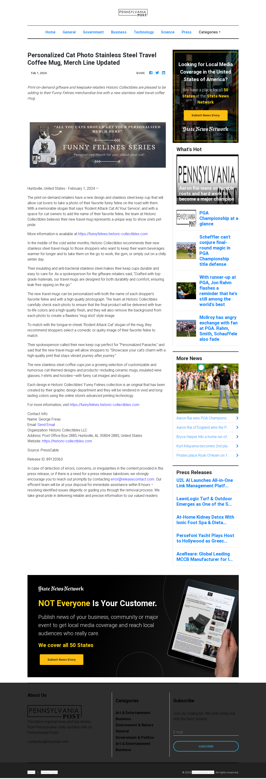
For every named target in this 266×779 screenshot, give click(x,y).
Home (52, 32)
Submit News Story (205, 116)
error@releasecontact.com (132, 480)
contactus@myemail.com (47, 742)
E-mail (178, 733)
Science (167, 33)
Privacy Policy (49, 773)
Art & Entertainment (133, 713)
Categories (208, 33)
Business (119, 33)
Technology (144, 33)
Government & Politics (135, 738)
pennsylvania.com (203, 773)
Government (93, 33)
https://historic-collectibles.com (67, 442)
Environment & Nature (134, 726)
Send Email (46, 425)
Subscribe (206, 747)
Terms (31, 773)
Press (186, 33)
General (69, 33)
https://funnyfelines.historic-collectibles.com (113, 234)
